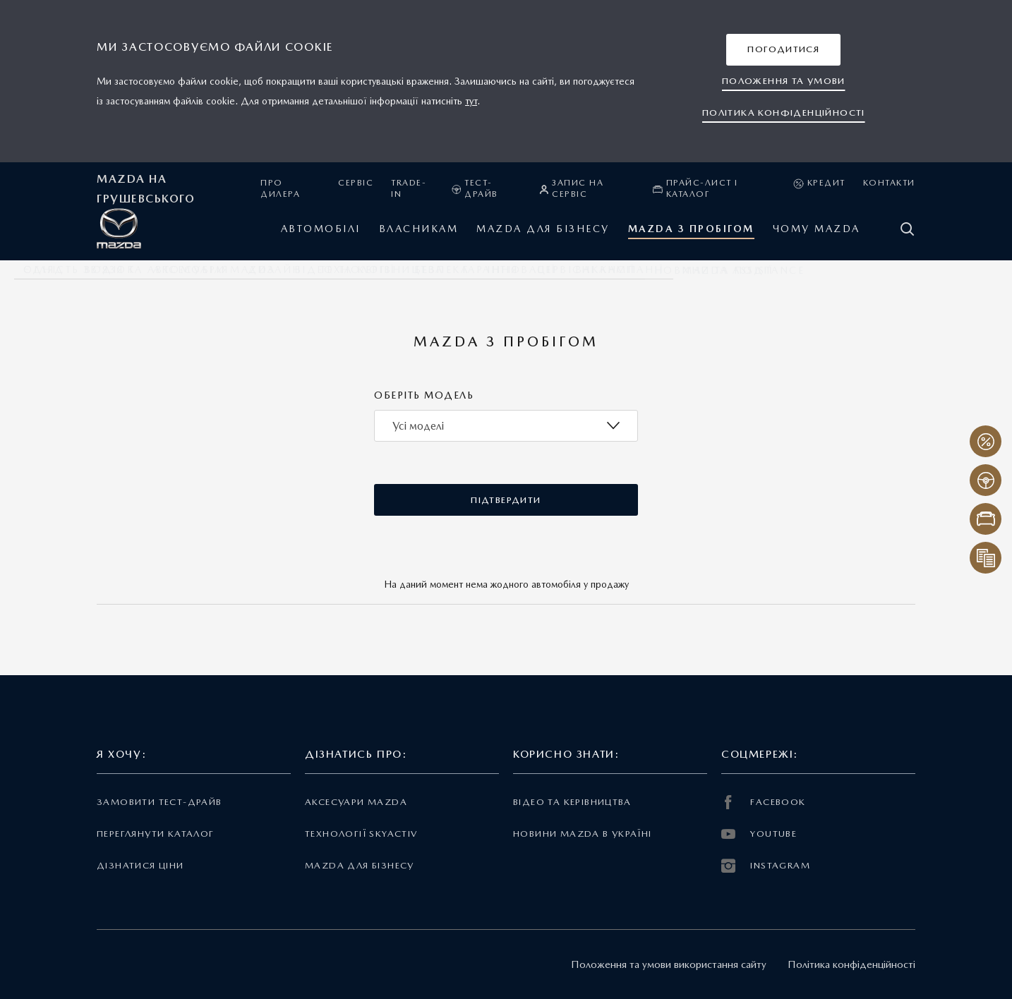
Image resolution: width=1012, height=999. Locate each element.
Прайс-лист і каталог (695, 188)
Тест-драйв (475, 188)
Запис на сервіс (571, 188)
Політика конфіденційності (851, 964)
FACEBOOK (763, 802)
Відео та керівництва (572, 802)
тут (471, 101)
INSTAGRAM (765, 866)
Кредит (819, 183)
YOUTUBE (759, 834)
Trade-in (408, 188)
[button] (783, 50)
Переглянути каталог (155, 833)
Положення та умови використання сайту (668, 964)
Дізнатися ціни (140, 865)
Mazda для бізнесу (359, 865)
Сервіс (355, 183)
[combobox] (505, 426)
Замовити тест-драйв (159, 802)
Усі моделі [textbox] (418, 425)
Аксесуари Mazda (356, 802)
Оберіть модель (424, 395)
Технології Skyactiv (361, 833)
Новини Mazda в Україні (582, 833)
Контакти (889, 183)
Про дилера (280, 188)
